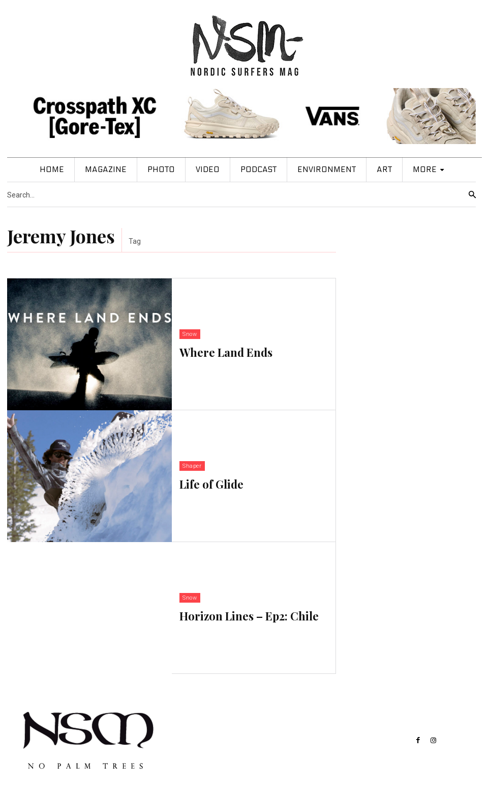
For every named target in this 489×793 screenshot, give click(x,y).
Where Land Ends (225, 351)
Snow (189, 335)
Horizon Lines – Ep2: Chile (249, 614)
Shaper (191, 467)
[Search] (472, 195)
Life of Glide (211, 483)
